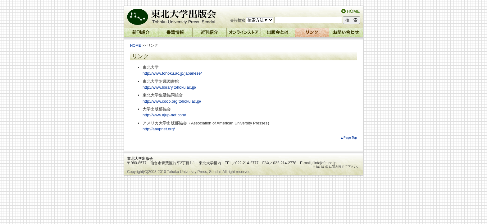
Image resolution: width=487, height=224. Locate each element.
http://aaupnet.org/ (159, 129)
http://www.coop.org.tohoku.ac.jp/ (172, 101)
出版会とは (278, 34)
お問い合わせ (346, 34)
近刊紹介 (210, 34)
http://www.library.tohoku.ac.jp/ (169, 87)
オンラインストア (244, 34)
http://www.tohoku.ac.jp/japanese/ (172, 73)
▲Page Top (348, 137)
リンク (312, 34)
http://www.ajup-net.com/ (164, 115)
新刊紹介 (141, 34)
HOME (135, 45)
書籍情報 (175, 34)
